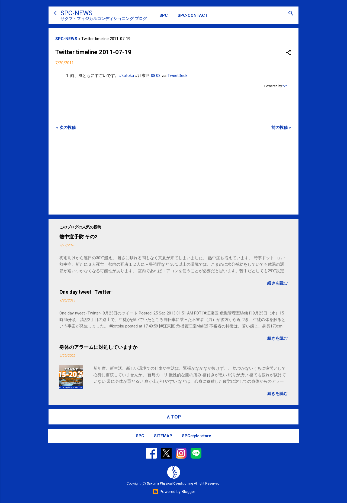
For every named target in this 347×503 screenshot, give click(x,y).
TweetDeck (177, 75)
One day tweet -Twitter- (86, 292)
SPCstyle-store (196, 435)
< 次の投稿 (66, 127)
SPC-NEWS (76, 13)
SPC (163, 15)
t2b (285, 86)
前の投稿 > (281, 127)
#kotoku (126, 75)
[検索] (291, 14)
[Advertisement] (173, 172)
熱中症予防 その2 (78, 236)
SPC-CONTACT (193, 15)
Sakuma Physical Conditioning (170, 483)
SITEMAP (163, 435)
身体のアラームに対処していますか (98, 347)
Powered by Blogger (173, 491)
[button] (288, 53)
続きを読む (277, 283)
